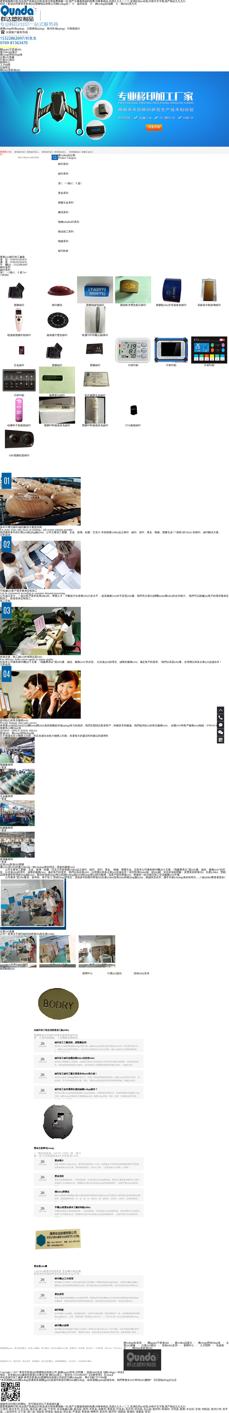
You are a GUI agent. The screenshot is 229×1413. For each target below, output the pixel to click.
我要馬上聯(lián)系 (10, 728)
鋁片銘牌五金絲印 (95, 395)
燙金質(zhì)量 (40, 1266)
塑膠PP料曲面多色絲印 (57, 425)
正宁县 (22, 1411)
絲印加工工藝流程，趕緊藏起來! (71, 1042)
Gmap (109, 1374)
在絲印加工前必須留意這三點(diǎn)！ (51, 1030)
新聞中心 (5, 62)
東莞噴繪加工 (75, 152)
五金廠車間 (6, 796)
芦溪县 (76, 1411)
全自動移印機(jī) (85, 1361)
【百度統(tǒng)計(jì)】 (165, 1380)
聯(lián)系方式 (129, 3)
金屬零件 (73, 1348)
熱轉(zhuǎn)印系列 (68, 222)
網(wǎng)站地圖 (104, 3)
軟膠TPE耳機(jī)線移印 (95, 335)
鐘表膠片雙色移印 (57, 335)
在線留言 (5, 67)
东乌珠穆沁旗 (64, 1409)
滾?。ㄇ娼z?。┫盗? (70, 183)
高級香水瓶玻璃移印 (209, 305)
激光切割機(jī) (47, 1361)
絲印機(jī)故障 (62, 1325)
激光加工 (90, 1348)
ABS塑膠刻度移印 (19, 455)
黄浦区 (131, 1411)
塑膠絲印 (19, 305)
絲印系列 (63, 173)
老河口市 (216, 1409)
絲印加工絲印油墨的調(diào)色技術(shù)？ (74, 1058)
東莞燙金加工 (60, 152)
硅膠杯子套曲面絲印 (19, 425)
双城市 (165, 1409)
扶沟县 (138, 1409)
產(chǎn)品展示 (8, 52)
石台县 (24, 1409)
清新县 (40, 1411)
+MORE (4, 275)
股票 (182, 1409)
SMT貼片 (72, 1361)
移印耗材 (63, 250)
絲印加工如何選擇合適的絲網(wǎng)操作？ (76, 1089)
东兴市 (129, 1409)
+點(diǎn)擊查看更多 (212, 877)
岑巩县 (93, 1409)
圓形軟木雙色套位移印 (133, 305)
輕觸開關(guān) (6, 1348)
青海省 (85, 1411)
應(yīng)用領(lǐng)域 (11, 54)
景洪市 (103, 1411)
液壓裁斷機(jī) (61, 1361)
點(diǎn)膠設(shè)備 (59, 1348)
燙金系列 (63, 193)
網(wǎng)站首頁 (9, 47)
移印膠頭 (57, 305)
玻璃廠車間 (6, 859)
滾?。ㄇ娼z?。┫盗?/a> (13, 272)
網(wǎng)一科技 (114, 1372)
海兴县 (34, 1409)
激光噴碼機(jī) (20, 1348)
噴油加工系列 (65, 231)
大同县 (175, 1409)
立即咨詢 (5, 535)
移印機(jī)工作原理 (64, 1278)
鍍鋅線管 (17, 1361)
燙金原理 (59, 1294)
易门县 (31, 1411)
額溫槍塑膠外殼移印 (19, 335)
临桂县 (58, 1411)
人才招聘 (5, 65)
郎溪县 (49, 1411)
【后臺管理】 (95, 1374)
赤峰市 (102, 1409)
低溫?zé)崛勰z (34, 1348)
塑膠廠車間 (6, 764)
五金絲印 (19, 365)
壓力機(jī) (45, 1348)
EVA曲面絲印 (133, 425)
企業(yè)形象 (7, 57)
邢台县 (67, 1411)
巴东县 (120, 1409)
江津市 (4, 1409)
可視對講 (99, 1348)
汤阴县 (122, 1411)
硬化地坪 (26, 1361)
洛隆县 (140, 1411)
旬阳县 (206, 1409)
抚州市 (156, 1409)
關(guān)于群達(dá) (10, 49)
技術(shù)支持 (141, 973)
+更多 (3, 767)
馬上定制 (5, 601)
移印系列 (63, 164)
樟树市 (94, 1411)
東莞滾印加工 (48, 152)
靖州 (85, 1409)
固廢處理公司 (6, 1361)
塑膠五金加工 (87, 152)
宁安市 (52, 1409)
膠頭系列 (63, 212)
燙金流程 (59, 1176)
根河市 (112, 1411)
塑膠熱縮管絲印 (95, 305)
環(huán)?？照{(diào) (113, 1348)
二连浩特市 (10, 1411)
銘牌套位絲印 (57, 395)
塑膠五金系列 (65, 202)
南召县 (77, 1409)
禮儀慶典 (36, 1361)
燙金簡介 (59, 1160)
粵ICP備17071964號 (96, 1377)
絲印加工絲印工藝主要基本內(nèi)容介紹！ (76, 1073)
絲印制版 (59, 1310)
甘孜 (197, 1409)
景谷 (147, 1411)
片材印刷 (133, 365)
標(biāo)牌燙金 (62, 1192)
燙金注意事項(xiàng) (44, 1148)
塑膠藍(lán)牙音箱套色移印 (171, 305)
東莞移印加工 (20, 152)
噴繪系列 (63, 241)
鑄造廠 (81, 1348)
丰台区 (190, 1409)
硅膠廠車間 (6, 827)
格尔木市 (14, 1409)
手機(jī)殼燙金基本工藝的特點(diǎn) (73, 1207)
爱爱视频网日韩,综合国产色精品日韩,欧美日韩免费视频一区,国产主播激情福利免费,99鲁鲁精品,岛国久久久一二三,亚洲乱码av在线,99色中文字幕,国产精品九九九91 (92, 1406)
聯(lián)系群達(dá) (10, 70)
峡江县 (43, 1409)
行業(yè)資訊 (7, 59)
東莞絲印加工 (33, 152)
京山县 (147, 1409)
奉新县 (111, 1409)
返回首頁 (82, 3)
